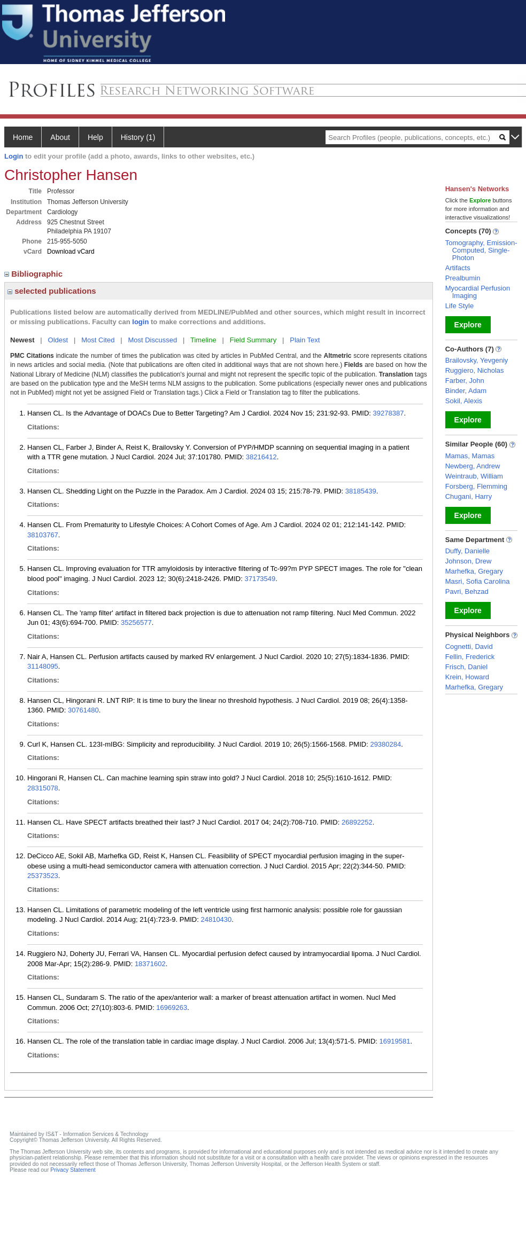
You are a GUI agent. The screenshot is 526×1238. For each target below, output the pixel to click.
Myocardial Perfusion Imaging (477, 292)
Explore (468, 324)
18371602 (150, 964)
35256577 (136, 622)
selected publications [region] (51, 290)
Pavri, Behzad (467, 591)
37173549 (259, 579)
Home (23, 137)
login (140, 322)
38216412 (261, 457)
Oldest (58, 340)
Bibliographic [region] (34, 273)
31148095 (42, 666)
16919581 (395, 1041)
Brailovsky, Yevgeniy (476, 360)
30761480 (83, 710)
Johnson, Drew (468, 561)
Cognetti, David (469, 646)
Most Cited (97, 340)
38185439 (360, 491)
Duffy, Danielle (467, 551)
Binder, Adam (465, 391)
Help (95, 137)
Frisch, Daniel (466, 667)
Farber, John (464, 381)
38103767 (42, 535)
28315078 (42, 788)
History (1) (138, 137)
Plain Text (305, 340)
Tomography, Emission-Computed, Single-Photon (481, 250)
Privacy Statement (72, 1170)
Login (13, 156)
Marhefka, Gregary (474, 571)
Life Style (459, 306)
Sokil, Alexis (463, 401)
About (60, 137)
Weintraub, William (474, 476)
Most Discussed (152, 340)
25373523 (42, 876)
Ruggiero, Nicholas (474, 370)
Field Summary (253, 340)
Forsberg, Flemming (476, 486)
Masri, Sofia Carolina (477, 581)
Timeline (203, 340)
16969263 (171, 1008)
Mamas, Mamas (469, 456)
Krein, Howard (467, 677)
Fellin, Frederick (469, 657)
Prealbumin (463, 278)
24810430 (215, 919)
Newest (22, 340)
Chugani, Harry (468, 496)
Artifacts (457, 268)
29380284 (385, 744)
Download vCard (71, 251)
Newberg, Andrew (472, 466)
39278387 (388, 413)
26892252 (357, 822)
